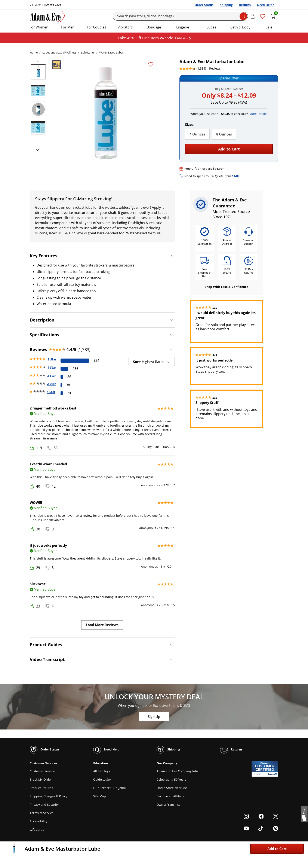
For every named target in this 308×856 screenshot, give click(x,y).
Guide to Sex (102, 779)
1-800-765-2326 (51, 4)
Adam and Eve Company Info (177, 771)
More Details (258, 114)
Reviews (215, 68)
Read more (50, 438)
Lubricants (88, 52)
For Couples (96, 27)
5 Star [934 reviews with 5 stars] (52, 359)
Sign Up (154, 716)
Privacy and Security (44, 804)
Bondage (154, 27)
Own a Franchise (169, 804)
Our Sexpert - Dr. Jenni (109, 788)
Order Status (204, 5)
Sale (269, 27)
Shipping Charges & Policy (48, 796)
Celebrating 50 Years (171, 779)
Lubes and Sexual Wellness (59, 52)
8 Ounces (224, 134)
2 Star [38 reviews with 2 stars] (51, 384)
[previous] (39, 61)
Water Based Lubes (111, 52)
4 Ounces (197, 134)
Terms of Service (41, 813)
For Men (67, 27)
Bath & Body (240, 27)
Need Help (106, 749)
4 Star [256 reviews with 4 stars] (51, 367)
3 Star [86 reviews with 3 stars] (51, 376)
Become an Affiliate (170, 796)
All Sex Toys (101, 771)
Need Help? (265, 5)
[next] (36, 150)
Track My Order (41, 779)
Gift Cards (37, 830)
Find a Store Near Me (172, 788)
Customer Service (42, 771)
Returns (245, 5)
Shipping (226, 5)
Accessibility (38, 821)
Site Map (99, 796)
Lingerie (182, 27)
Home (34, 52)
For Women (39, 27)
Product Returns (41, 788)
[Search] (180, 16)
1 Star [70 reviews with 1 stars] (51, 392)
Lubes (211, 27)
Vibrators (125, 27)
